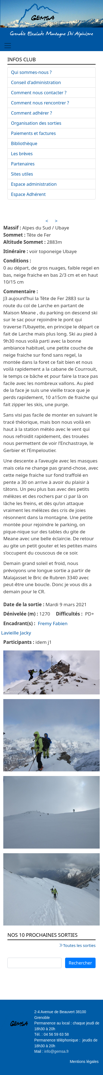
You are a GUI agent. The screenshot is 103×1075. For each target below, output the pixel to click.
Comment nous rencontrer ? (40, 103)
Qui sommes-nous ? (31, 72)
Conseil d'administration (36, 82)
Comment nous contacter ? (38, 93)
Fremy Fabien (53, 623)
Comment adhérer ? (31, 113)
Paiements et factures (33, 133)
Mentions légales (84, 1061)
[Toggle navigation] (7, 45)
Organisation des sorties (36, 123)
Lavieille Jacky (16, 633)
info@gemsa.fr (56, 1051)
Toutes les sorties (79, 945)
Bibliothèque (24, 143)
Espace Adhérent (28, 194)
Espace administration (34, 184)
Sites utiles (22, 174)
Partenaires (23, 164)
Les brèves (22, 154)
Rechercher (80, 963)
